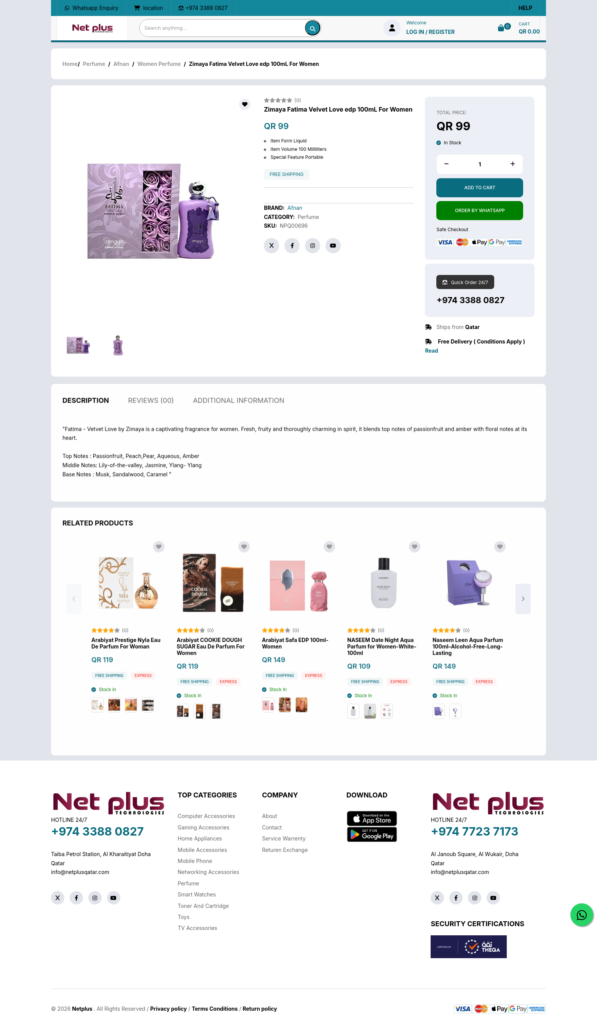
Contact (272, 827)
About (269, 816)
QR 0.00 (529, 31)
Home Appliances (200, 838)
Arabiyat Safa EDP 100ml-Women (295, 652)
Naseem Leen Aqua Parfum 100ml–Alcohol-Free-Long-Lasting (468, 655)
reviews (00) (151, 409)
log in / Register (430, 32)
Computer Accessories (206, 816)
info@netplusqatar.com (80, 872)
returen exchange (285, 850)
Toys (184, 917)
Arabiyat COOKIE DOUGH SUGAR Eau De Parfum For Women (210, 655)
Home (70, 64)
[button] (523, 607)
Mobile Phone (195, 861)
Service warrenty (284, 838)
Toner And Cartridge (203, 906)
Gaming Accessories (204, 827)
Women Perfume (159, 64)
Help (525, 8)
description (85, 409)
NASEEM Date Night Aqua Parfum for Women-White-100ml (382, 655)
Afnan (121, 64)
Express (143, 684)
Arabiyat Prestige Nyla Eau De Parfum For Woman (125, 652)
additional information (238, 409)
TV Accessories (197, 928)
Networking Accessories (208, 872)
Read (431, 350)
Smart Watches (197, 894)
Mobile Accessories (202, 850)
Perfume (94, 64)
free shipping (286, 174)
